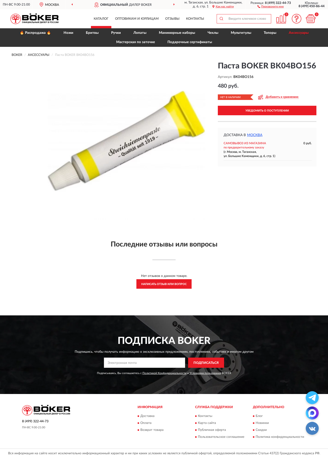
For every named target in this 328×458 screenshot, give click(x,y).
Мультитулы (241, 33)
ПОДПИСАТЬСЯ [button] (206, 363)
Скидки (261, 430)
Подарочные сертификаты (189, 42)
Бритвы (92, 33)
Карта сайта (207, 423)
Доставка (147, 416)
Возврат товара (152, 430)
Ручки (116, 33)
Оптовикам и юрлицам (137, 18)
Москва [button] (254, 135)
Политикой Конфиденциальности (164, 373)
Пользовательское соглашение (221, 437)
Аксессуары (299, 33)
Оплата (145, 423)
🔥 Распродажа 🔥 (35, 33)
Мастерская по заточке (135, 42)
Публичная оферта (212, 430)
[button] (270, 6)
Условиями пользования (205, 373)
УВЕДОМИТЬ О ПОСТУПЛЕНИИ (267, 110)
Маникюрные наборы (177, 33)
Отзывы (172, 18)
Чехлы (213, 33)
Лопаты (139, 33)
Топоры (270, 33)
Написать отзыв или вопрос (164, 284)
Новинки (262, 423)
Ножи (68, 33)
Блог (259, 416)
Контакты (195, 18)
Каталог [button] (101, 18)
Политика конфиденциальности (280, 437)
